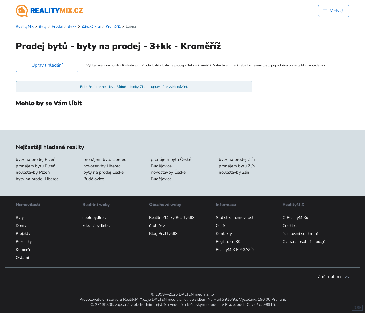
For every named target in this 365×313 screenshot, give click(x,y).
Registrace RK (228, 241)
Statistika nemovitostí (235, 217)
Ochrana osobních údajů (304, 241)
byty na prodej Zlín (237, 159)
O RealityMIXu (295, 217)
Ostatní (22, 257)
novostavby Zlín (234, 172)
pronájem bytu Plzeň (36, 166)
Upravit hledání (47, 65)
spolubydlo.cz (94, 217)
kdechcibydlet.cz (96, 225)
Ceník (221, 225)
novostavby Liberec (101, 166)
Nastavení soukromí (300, 233)
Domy (21, 225)
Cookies (290, 225)
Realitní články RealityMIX (172, 217)
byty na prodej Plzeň (36, 159)
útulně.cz (157, 225)
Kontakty (224, 233)
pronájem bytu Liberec (104, 159)
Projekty (23, 233)
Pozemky (24, 241)
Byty (20, 217)
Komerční (24, 249)
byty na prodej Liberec (37, 179)
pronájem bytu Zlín (237, 166)
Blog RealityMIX (163, 233)
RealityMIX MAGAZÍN (235, 249)
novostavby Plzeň (33, 172)
